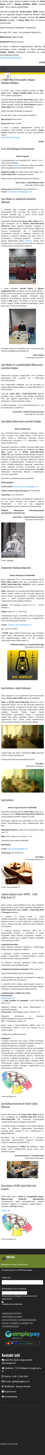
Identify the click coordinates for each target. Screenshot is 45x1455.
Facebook (16, 165)
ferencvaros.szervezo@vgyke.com (19, 192)
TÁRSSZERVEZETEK (12, 1313)
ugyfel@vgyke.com (8, 998)
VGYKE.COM (12, 1444)
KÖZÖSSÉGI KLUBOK (12, 1317)
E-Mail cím (6, 1278)
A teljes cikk (5, 1211)
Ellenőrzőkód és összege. (14, 1289)
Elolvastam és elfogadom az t (19, 1297)
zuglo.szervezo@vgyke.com (17, 849)
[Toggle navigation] (5, 69)
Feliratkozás (7, 1304)
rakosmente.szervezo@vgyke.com (25, 487)
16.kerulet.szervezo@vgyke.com (19, 625)
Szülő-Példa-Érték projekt (10, 58)
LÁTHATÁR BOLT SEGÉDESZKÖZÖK (19, 1320)
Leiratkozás (17, 1304)
